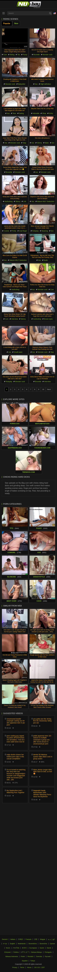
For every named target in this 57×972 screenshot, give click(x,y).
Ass (36, 84)
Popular (6, 23)
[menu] (3, 13)
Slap (24, 143)
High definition (45, 84)
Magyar (42, 939)
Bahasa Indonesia (12, 956)
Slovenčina (43, 943)
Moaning (44, 231)
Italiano (12, 939)
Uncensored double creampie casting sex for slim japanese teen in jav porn (16, 722)
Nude (46, 260)
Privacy (14, 967)
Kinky (51, 113)
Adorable (36, 113)
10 (43, 389)
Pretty (14, 231)
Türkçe (32, 961)
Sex (53, 143)
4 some (6, 231)
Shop (44, 113)
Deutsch (5, 939)
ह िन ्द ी (24, 952)
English (12, 943)
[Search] (50, 13)
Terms (22, 967)
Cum (5, 55)
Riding (12, 55)
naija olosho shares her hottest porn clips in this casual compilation (15, 757)
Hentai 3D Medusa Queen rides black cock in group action (42, 757)
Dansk (49, 948)
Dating (21, 113)
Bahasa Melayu (36, 952)
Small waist (18, 352)
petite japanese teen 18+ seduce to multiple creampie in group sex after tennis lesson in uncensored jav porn (42, 740)
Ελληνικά (7, 952)
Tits (18, 55)
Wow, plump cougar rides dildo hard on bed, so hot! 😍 (42, 772)
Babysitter (21, 84)
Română (30, 956)
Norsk (8, 948)
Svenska (39, 956)
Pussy (25, 55)
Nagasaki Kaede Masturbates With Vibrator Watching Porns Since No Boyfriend (42, 793)
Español (24, 961)
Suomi (42, 948)
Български (33, 948)
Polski (23, 956)
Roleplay (35, 231)
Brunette (36, 55)
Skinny (39, 143)
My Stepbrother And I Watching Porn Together (15, 791)
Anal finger (23, 231)
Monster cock (47, 55)
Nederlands (22, 943)
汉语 (35, 939)
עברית (5, 943)
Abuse (29, 967)
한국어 (24, 948)
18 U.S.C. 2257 (39, 967)
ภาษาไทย (16, 948)
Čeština (16, 952)
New (16, 23)
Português (48, 952)
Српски (52, 943)
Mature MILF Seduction (45, 201)
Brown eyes (48, 319)
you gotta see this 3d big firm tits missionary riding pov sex (42, 721)
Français (28, 939)
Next (49, 389)
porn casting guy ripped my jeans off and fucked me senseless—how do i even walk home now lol (16, 739)
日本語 (20, 939)
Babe (47, 143)
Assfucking (9, 201)
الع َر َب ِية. (51, 939)
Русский (47, 956)
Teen (14, 113)
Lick (24, 201)
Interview (14, 319)
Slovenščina (32, 943)
